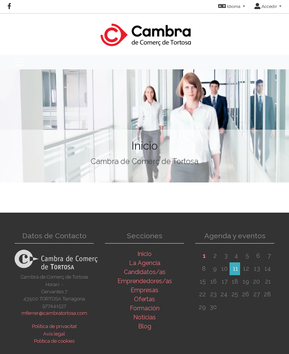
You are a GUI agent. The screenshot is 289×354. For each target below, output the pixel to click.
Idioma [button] (230, 6)
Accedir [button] (266, 6)
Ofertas (144, 299)
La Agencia (144, 263)
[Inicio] (145, 31)
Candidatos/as (145, 272)
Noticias (144, 317)
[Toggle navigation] (19, 62)
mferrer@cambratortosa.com (54, 313)
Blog (144, 326)
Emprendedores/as (144, 281)
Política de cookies (54, 341)
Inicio (144, 253)
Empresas (144, 290)
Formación (145, 308)
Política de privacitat (54, 326)
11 (235, 268)
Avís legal (54, 334)
